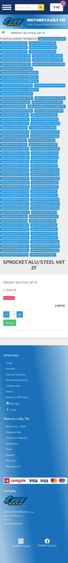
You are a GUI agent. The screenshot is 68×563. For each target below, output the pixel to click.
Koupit (9, 322)
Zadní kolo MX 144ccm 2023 (44, 157)
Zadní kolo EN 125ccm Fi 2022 (14, 119)
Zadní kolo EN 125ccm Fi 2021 (49, 110)
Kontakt (10, 368)
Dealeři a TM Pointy (17, 397)
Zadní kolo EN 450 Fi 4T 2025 (45, 250)
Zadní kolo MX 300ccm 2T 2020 (47, 102)
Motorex (11, 460)
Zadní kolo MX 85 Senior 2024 (14, 212)
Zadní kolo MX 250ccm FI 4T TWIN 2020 (19, 77)
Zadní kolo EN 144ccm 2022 (13, 127)
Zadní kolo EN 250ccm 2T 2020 (15, 64)
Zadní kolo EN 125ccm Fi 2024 (14, 183)
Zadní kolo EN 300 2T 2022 (42, 140)
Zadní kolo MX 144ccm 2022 (42, 127)
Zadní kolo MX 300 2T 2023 (44, 166)
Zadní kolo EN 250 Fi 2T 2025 (14, 225)
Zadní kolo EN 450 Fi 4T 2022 (45, 136)
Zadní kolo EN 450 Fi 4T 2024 (14, 208)
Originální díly (13, 432)
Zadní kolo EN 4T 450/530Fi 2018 (16, 85)
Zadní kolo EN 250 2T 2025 (44, 225)
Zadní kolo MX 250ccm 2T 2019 (47, 56)
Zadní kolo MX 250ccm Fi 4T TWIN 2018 (46, 106)
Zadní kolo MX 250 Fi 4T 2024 (45, 199)
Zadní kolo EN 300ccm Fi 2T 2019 (16, 68)
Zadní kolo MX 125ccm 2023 (44, 153)
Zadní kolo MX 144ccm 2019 (42, 51)
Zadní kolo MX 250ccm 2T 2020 (50, 85)
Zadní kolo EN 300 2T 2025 (44, 233)
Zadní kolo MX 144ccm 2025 (42, 221)
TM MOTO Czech (20, 542)
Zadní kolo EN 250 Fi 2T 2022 (14, 136)
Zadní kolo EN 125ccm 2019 (13, 43)
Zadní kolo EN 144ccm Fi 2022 (45, 123)
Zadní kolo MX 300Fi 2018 (13, 106)
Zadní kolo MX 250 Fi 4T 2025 (45, 242)
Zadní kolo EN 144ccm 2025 (13, 221)
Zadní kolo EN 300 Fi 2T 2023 (14, 166)
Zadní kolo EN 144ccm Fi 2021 (14, 115)
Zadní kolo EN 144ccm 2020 (13, 47)
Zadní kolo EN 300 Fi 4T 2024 (14, 204)
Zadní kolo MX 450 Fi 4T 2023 (45, 170)
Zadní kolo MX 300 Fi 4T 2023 (45, 178)
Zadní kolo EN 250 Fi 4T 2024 (14, 199)
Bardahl (10, 454)
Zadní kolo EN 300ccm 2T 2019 (15, 60)
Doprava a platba (16, 374)
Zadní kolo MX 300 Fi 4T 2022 (45, 149)
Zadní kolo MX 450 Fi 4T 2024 (45, 208)
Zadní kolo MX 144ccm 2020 (42, 47)
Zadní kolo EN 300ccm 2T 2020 (50, 98)
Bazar (9, 449)
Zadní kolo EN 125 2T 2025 (43, 254)
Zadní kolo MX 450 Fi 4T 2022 (45, 132)
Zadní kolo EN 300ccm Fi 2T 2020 (16, 98)
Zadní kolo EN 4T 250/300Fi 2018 (16, 110)
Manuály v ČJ (13, 466)
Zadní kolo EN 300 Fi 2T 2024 (14, 195)
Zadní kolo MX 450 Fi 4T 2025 (14, 250)
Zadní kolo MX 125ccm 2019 (42, 43)
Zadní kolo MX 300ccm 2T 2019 (48, 60)
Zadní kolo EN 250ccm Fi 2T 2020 (16, 94)
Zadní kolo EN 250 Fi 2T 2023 (14, 161)
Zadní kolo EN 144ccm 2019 (13, 51)
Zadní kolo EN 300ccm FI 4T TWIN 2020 (19, 81)
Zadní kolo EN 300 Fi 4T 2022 (14, 149)
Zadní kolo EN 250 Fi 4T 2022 (43, 144)
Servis (9, 391)
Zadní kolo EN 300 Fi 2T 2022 (14, 123)
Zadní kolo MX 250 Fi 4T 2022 (14, 132)
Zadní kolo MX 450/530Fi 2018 (15, 102)
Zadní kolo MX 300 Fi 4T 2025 (45, 246)
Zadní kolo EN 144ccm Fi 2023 (14, 157)
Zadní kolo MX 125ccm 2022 (44, 119)
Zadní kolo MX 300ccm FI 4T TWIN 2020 (19, 89)
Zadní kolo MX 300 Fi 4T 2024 (45, 204)
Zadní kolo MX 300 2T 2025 (44, 238)
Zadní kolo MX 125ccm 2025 (13, 216)
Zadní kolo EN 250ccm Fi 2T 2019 (48, 64)
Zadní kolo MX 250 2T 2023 (44, 161)
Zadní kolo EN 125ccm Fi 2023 (14, 153)
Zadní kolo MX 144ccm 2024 (44, 187)
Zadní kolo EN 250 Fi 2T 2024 (14, 191)
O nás (9, 362)
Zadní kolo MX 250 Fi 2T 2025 (14, 229)
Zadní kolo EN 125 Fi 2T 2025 (14, 254)
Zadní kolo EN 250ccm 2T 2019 (15, 56)
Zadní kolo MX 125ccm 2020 (51, 39)
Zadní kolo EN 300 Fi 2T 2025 (14, 233)
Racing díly (12, 443)
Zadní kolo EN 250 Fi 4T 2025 (14, 242)
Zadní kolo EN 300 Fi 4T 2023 (14, 178)
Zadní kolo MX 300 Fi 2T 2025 (14, 238)
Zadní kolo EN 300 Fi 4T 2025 (14, 246)
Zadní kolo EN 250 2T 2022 (13, 140)
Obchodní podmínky (17, 379)
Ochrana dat (13, 385)
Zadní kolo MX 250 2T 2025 (44, 229)
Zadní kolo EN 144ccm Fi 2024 (14, 187)
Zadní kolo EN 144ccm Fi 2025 (43, 216)
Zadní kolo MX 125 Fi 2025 (43, 212)
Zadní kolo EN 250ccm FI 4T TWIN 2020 (19, 72)
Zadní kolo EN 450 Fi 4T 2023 (45, 174)
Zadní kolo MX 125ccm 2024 (44, 183)
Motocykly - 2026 (16, 426)
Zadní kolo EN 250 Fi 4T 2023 (14, 170)
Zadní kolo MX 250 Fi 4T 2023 (14, 174)
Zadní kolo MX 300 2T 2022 (13, 144)
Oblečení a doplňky (16, 437)
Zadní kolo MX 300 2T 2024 (44, 195)
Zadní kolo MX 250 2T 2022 (44, 115)
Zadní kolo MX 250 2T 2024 (44, 191)
